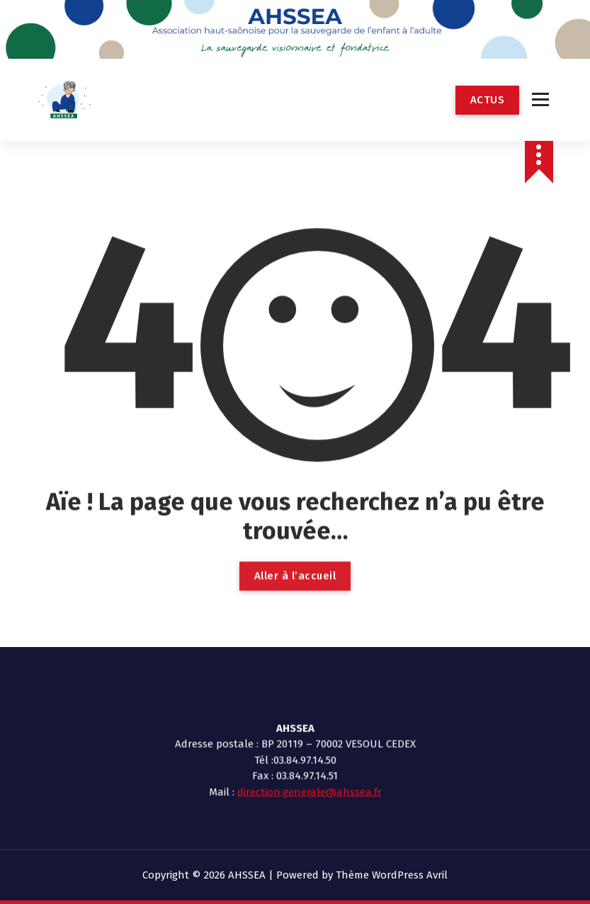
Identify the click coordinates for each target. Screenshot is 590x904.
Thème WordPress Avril (392, 875)
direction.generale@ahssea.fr (309, 714)
